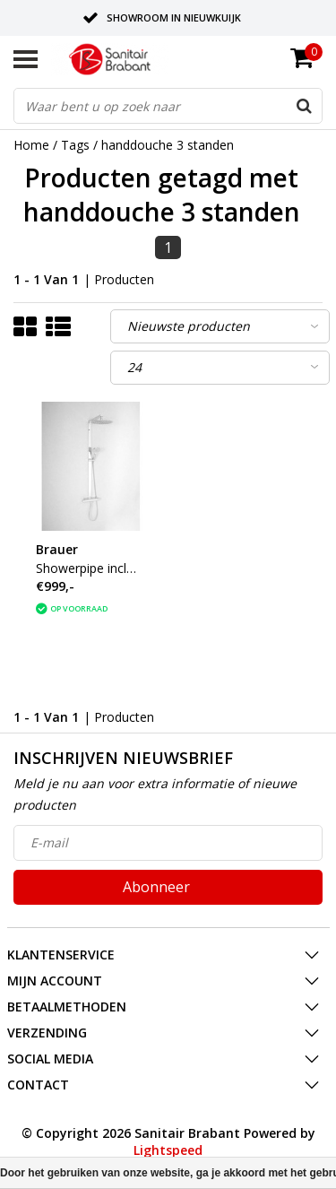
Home (31, 144)
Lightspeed (168, 1150)
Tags (75, 144)
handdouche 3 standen (167, 144)
